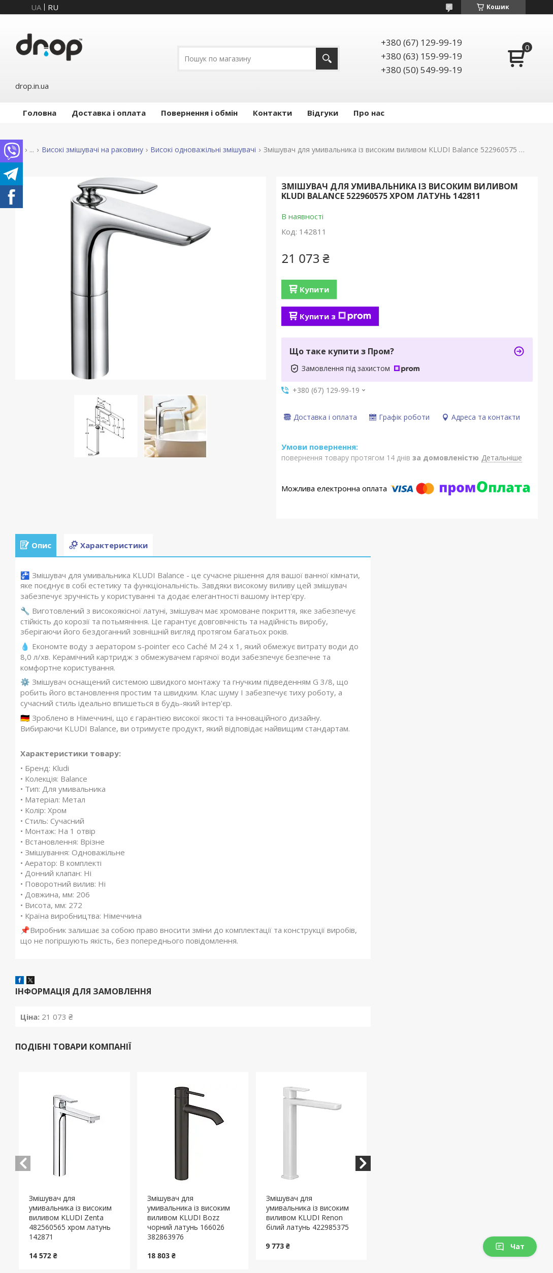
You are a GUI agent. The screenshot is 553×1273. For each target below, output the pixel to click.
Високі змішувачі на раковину (92, 149)
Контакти (272, 113)
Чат (510, 1246)
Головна (39, 113)
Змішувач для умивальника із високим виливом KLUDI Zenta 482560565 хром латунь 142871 (70, 1217)
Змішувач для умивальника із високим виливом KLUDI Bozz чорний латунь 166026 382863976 (188, 1217)
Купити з (335, 316)
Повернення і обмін (199, 113)
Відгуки (322, 113)
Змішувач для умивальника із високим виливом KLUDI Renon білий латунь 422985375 (307, 1212)
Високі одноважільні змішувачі (203, 149)
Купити (314, 289)
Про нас (368, 113)
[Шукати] (327, 59)
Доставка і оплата (109, 113)
